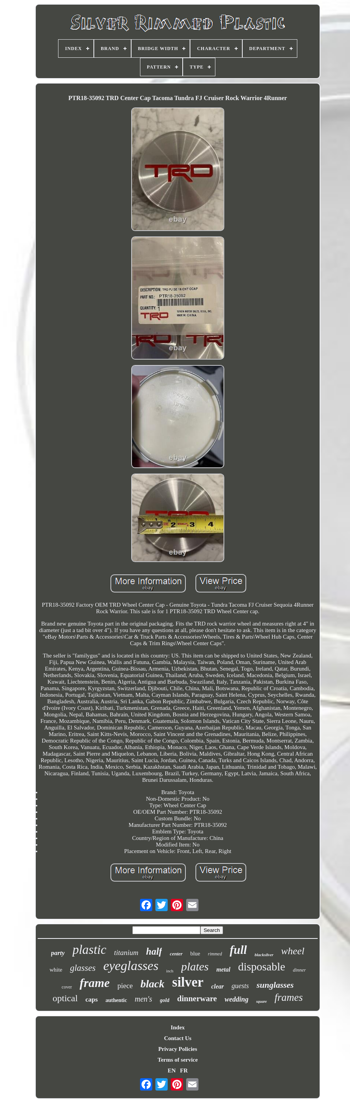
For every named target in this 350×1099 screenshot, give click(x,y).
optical (65, 998)
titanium (126, 952)
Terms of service (178, 1060)
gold (165, 1000)
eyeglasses (130, 965)
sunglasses (275, 985)
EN (172, 1070)
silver (188, 982)
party (58, 953)
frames (289, 997)
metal (223, 969)
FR (184, 1070)
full (238, 950)
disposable (261, 966)
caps (91, 999)
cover (67, 987)
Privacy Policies (177, 1049)
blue (195, 953)
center (176, 954)
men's (143, 999)
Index (178, 1027)
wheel (293, 951)
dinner (299, 970)
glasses (82, 968)
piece (125, 986)
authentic (116, 1000)
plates (195, 966)
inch (169, 971)
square (261, 1001)
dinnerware (197, 998)
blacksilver (264, 954)
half (154, 951)
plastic (89, 950)
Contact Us (177, 1038)
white (56, 970)
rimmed (215, 954)
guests (240, 986)
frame (95, 983)
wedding (236, 999)
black (152, 984)
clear (217, 986)
